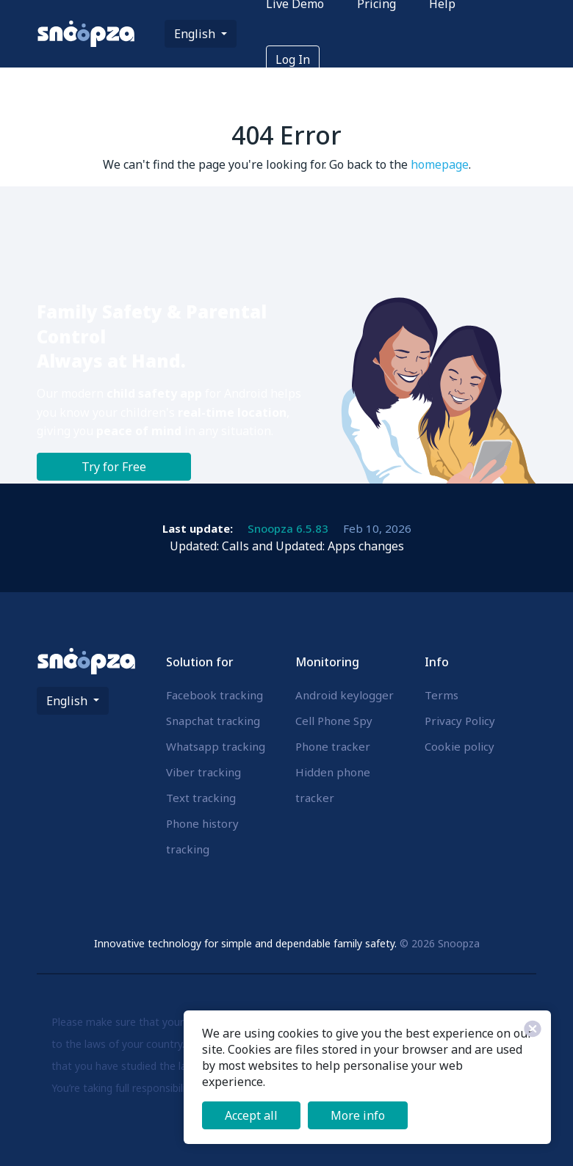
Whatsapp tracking (215, 746)
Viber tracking (203, 772)
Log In (292, 59)
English (196, 34)
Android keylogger (344, 695)
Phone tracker (332, 746)
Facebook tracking (214, 695)
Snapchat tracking (213, 720)
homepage (440, 164)
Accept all (251, 1115)
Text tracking (201, 797)
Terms (441, 695)
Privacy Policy (460, 720)
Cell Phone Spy (333, 720)
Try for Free (114, 467)
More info (358, 1115)
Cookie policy (459, 746)
